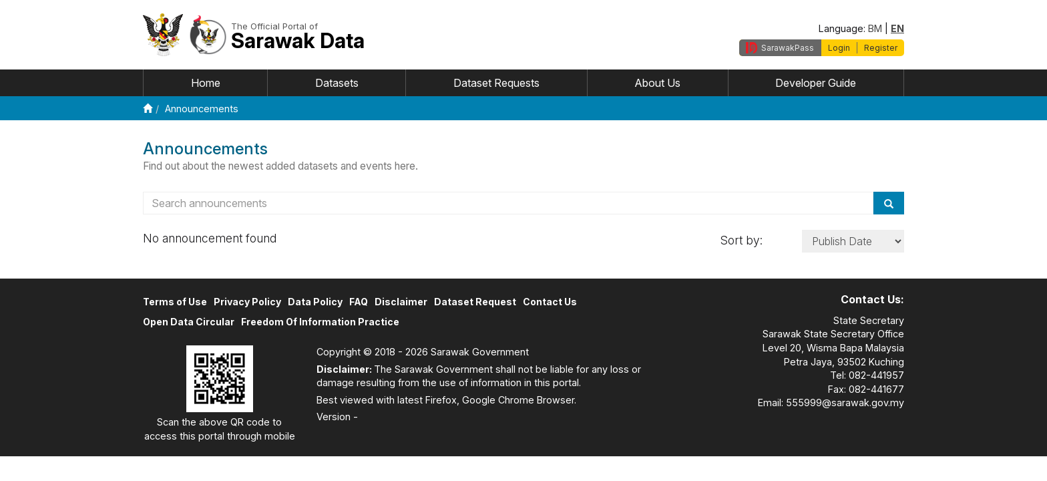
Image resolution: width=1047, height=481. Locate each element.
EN (897, 28)
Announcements (201, 108)
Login (839, 48)
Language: (842, 28)
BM (875, 28)
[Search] (888, 203)
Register (880, 48)
